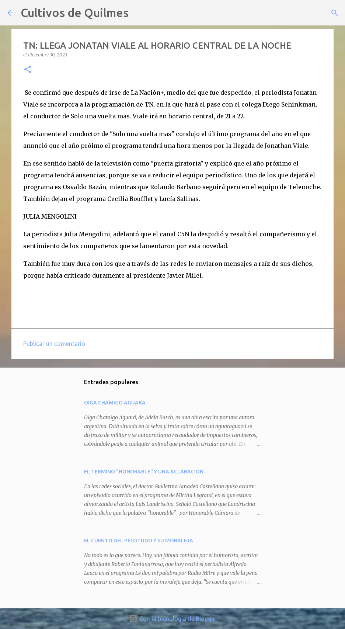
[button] (27, 70)
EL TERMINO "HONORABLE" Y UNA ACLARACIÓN (143, 472)
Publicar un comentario (54, 343)
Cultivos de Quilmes (75, 12)
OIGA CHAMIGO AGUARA (115, 403)
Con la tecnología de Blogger (172, 618)
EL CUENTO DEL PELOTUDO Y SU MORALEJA (138, 540)
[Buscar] (139, 13)
